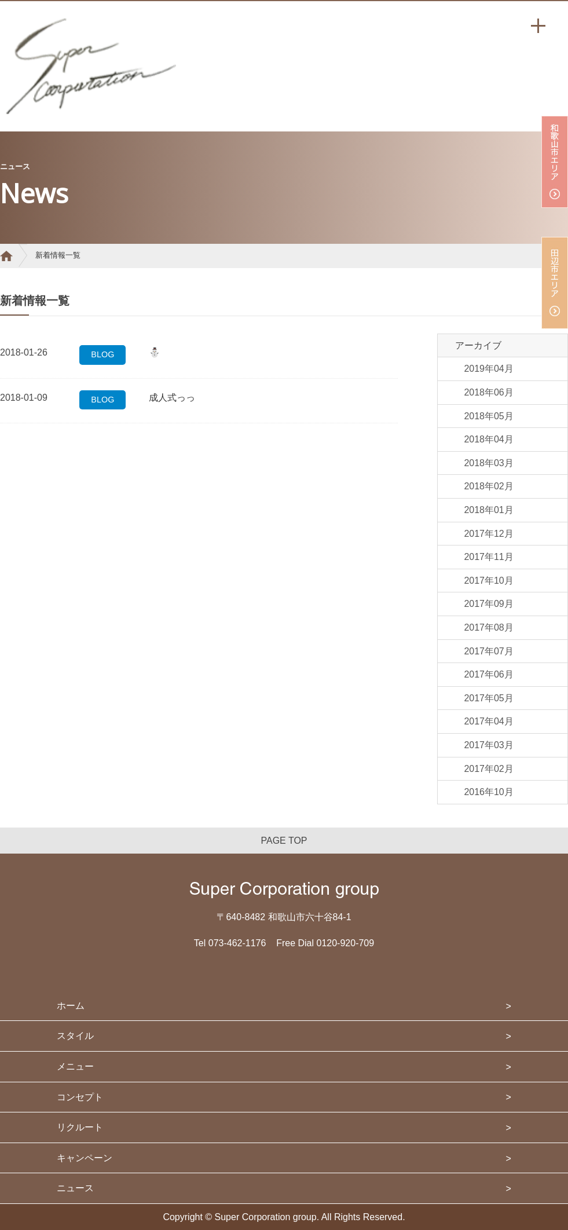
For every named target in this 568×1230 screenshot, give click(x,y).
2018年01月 (488, 510)
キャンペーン (84, 1158)
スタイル (75, 1036)
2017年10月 (488, 580)
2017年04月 (488, 721)
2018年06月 (488, 392)
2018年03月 (488, 463)
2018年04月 (488, 439)
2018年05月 (488, 416)
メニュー (75, 1066)
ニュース (75, 1188)
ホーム (71, 1006)
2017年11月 (488, 557)
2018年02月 (488, 486)
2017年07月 (488, 651)
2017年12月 (488, 534)
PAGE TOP (284, 840)
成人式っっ (172, 397)
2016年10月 (488, 792)
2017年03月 (488, 745)
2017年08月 (488, 627)
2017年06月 (488, 674)
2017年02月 (488, 769)
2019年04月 (488, 369)
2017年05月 (488, 698)
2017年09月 (488, 604)
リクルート (80, 1127)
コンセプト (80, 1097)
